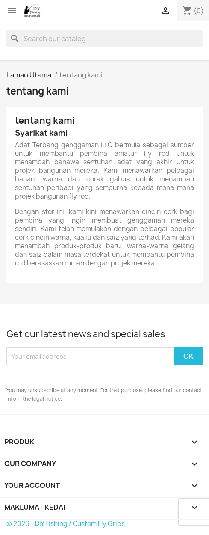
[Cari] (104, 38)
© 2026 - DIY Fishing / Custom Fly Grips (65, 523)
